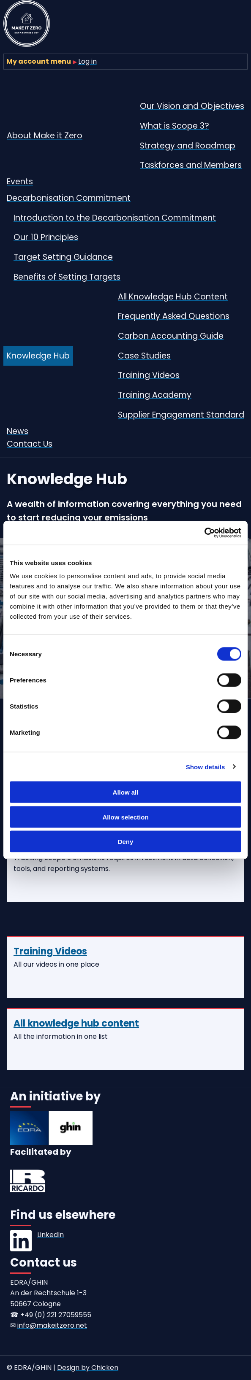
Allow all (126, 792)
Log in (87, 61)
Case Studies (144, 355)
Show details (205, 766)
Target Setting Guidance (63, 257)
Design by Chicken (87, 1367)
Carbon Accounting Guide (171, 336)
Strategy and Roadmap (187, 145)
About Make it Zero (44, 135)
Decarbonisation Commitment (69, 198)
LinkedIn (50, 1235)
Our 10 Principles (46, 237)
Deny (126, 841)
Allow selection (125, 816)
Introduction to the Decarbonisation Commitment (115, 218)
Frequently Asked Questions (173, 316)
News (17, 431)
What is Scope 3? (174, 126)
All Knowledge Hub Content (173, 296)
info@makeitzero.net (52, 1325)
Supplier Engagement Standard (181, 414)
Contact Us (29, 444)
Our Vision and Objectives (192, 106)
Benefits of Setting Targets (67, 277)
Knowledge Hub (38, 355)
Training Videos (149, 375)
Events (20, 181)
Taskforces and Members (191, 165)
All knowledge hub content (76, 1023)
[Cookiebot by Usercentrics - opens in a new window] (204, 533)
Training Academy (154, 395)
